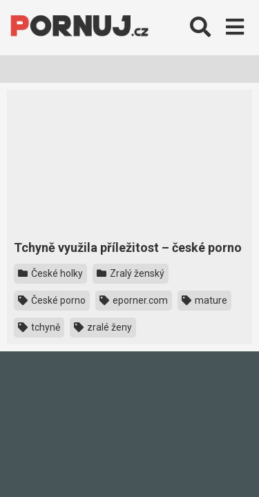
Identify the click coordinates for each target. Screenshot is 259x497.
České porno (52, 300)
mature (204, 300)
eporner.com (133, 300)
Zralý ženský (130, 273)
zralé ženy (103, 327)
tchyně (39, 327)
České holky (50, 273)
